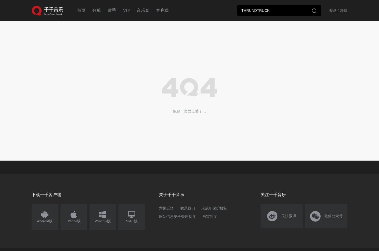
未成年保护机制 (214, 208)
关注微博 (281, 216)
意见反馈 (166, 208)
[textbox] (279, 10)
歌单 (96, 10)
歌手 (112, 10)
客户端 (162, 10)
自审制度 (209, 217)
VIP (126, 10)
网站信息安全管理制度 (177, 217)
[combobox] (279, 10)
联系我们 (187, 208)
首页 (81, 10)
